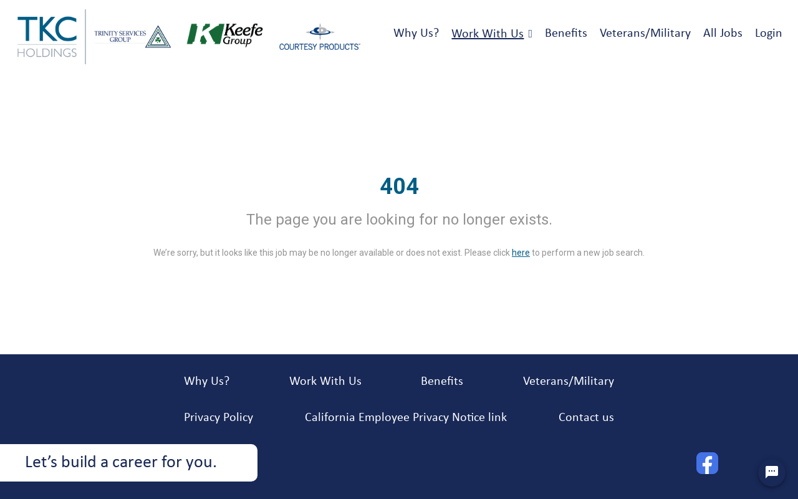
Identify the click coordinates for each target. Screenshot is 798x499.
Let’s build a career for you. (121, 463)
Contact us (586, 418)
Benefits (566, 33)
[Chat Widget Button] (772, 473)
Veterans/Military (645, 33)
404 (399, 186)
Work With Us (487, 34)
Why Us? (416, 33)
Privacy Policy (218, 418)
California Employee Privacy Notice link (406, 418)
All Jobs (723, 33)
